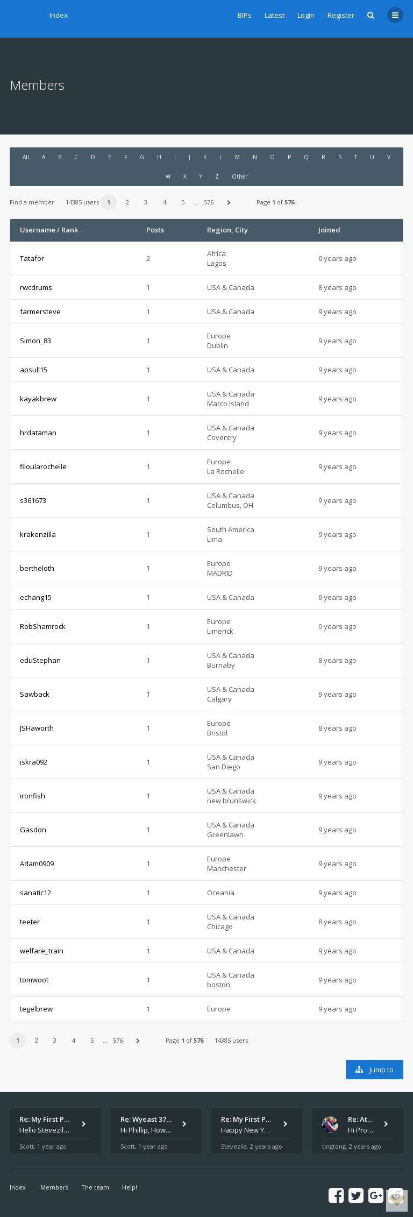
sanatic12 (35, 892)
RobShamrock (43, 626)
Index (58, 15)
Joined (329, 230)
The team (95, 1187)
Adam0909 (37, 863)
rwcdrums (36, 287)
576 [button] (208, 202)
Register (340, 15)
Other (239, 176)
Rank (69, 230)
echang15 (36, 597)
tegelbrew (36, 1009)
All (26, 157)
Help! (129, 1187)
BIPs (245, 15)
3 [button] (145, 202)
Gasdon (33, 829)
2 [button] (127, 202)
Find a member (32, 202)
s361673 (33, 500)
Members (54, 1187)
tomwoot (34, 980)
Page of (275, 202)
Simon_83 (35, 340)
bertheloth (37, 568)
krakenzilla (38, 534)
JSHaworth (37, 728)
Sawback (34, 694)
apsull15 (33, 369)
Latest (274, 15)
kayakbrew (38, 399)
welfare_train (41, 951)
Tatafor (32, 258)
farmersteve (40, 311)
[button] (229, 202)
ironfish (32, 796)
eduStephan (40, 660)
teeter (30, 921)
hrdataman (38, 432)
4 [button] (164, 202)
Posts (155, 230)
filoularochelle (43, 466)
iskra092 (33, 762)
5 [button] (182, 202)
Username (37, 230)
